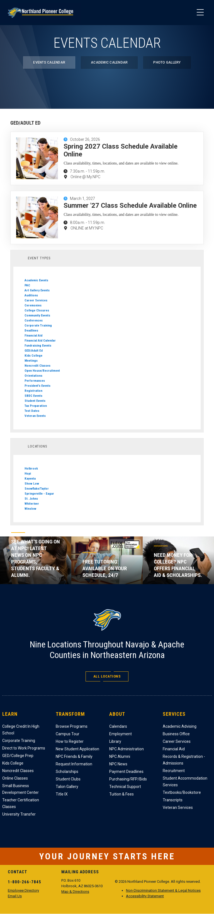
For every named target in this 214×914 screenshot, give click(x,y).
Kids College (33, 355)
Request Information (74, 764)
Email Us (15, 896)
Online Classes (15, 778)
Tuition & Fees (121, 794)
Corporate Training (38, 325)
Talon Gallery (67, 786)
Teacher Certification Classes (20, 803)
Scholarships (67, 771)
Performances (35, 381)
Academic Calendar (109, 62)
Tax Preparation (36, 406)
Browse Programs (71, 726)
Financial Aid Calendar (40, 340)
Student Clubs (68, 779)
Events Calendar (49, 62)
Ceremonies (33, 305)
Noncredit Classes (37, 365)
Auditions (31, 295)
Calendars (118, 726)
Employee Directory (23, 890)
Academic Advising (179, 726)
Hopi (28, 473)
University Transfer (19, 814)
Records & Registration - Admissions (184, 759)
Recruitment (174, 770)
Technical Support (125, 786)
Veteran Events (35, 416)
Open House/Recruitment (42, 371)
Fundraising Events (38, 345)
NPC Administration (126, 749)
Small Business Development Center (20, 789)
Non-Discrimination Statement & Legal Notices (163, 890)
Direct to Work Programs (23, 748)
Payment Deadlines (126, 771)
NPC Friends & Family (74, 756)
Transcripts (173, 800)
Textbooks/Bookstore (182, 792)
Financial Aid (33, 335)
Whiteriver (32, 504)
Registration (33, 391)
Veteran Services (178, 807)
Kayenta (30, 478)
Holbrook (31, 468)
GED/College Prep (17, 755)
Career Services (36, 300)
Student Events (35, 401)
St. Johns (31, 498)
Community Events (37, 315)
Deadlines (31, 330)
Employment (120, 734)
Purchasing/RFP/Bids (128, 779)
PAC (27, 285)
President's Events (37, 386)
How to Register (70, 741)
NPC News (118, 764)
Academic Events (36, 280)
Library (115, 741)
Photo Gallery (167, 62)
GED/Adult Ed (34, 350)
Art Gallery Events (37, 290)
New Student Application (77, 749)
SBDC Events (33, 396)
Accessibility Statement (145, 896)
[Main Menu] (200, 12)
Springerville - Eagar (39, 493)
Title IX (62, 794)
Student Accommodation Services (185, 781)
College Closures (37, 310)
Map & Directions (75, 891)
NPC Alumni (119, 756)
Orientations (33, 376)
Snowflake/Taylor (37, 488)
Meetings (31, 360)
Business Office (176, 734)
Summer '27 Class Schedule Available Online (130, 205)
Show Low (32, 483)
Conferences (34, 320)
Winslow (30, 509)
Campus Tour (67, 734)
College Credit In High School (20, 729)
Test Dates (32, 411)
